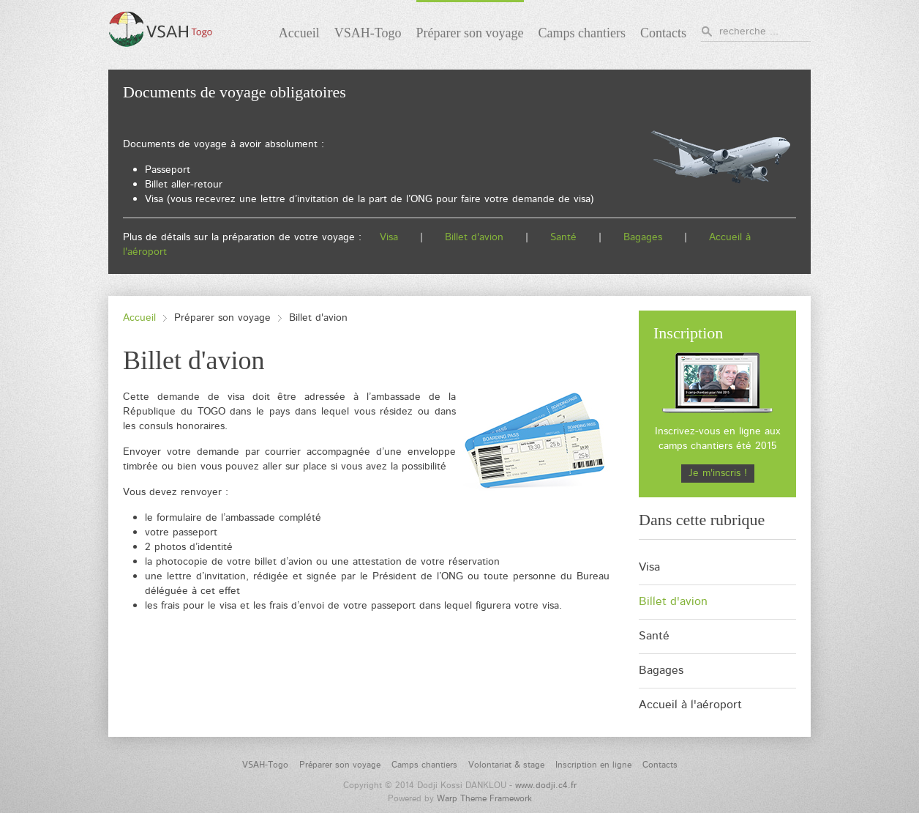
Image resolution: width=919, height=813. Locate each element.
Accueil (139, 318)
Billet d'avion (474, 237)
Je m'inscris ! (718, 473)
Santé (565, 237)
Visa (389, 237)
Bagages (642, 237)
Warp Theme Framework (484, 798)
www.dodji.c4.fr (546, 785)
